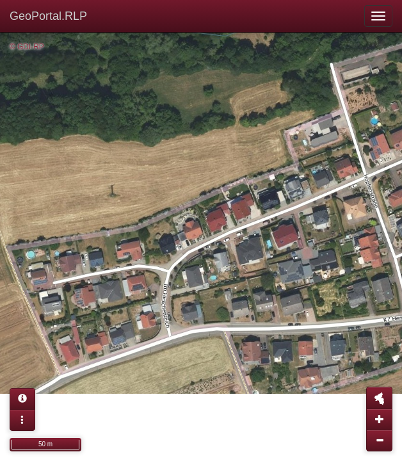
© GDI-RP (27, 46)
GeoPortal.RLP (48, 16)
